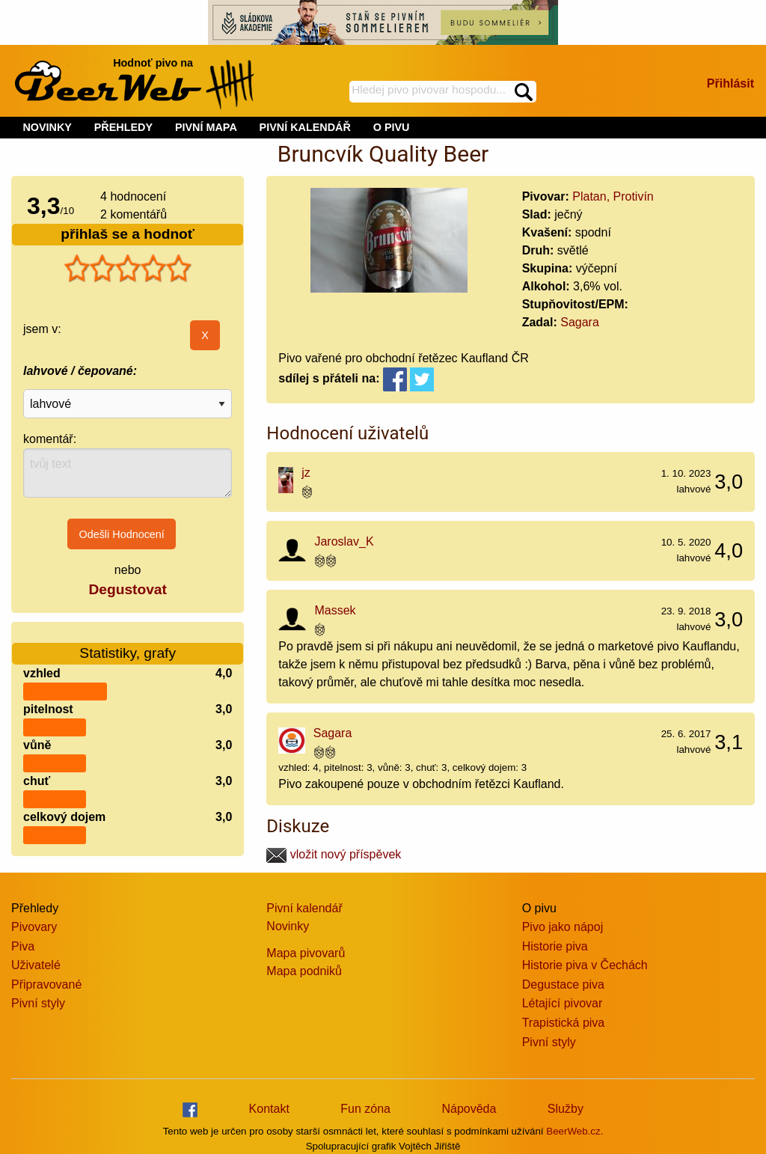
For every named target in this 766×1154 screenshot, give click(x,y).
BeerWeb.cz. (574, 1131)
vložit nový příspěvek (333, 854)
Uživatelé (36, 965)
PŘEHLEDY (123, 127)
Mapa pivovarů (305, 953)
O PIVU (391, 127)
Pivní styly (38, 1003)
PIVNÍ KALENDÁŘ (305, 127)
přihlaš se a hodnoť (127, 234)
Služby (565, 1108)
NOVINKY (47, 127)
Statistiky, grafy (127, 644)
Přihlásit (730, 83)
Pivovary (34, 927)
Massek (334, 610)
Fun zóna (365, 1108)
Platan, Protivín (613, 196)
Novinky (287, 926)
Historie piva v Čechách (585, 965)
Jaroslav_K (343, 541)
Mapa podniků (304, 971)
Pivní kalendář (304, 908)
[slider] (128, 268)
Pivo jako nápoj (563, 927)
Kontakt (269, 1108)
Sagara (579, 322)
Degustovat (127, 589)
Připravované (46, 984)
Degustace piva (563, 984)
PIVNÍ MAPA (206, 127)
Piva (22, 946)
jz (305, 472)
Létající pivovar (562, 1003)
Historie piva (555, 946)
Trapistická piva (563, 1022)
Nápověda (468, 1108)
